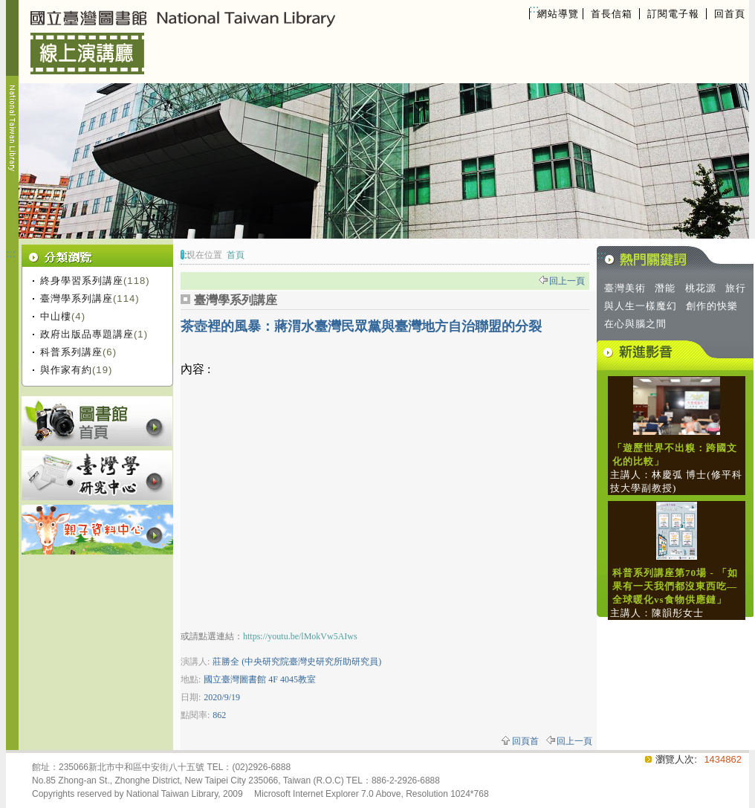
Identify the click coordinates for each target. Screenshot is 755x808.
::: (534, 8)
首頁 (235, 255)
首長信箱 (611, 13)
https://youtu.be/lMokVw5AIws (300, 636)
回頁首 (525, 741)
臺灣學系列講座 (76, 298)
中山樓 (55, 316)
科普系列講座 (71, 352)
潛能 (665, 288)
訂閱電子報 (673, 13)
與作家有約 (66, 369)
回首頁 (729, 13)
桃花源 (700, 288)
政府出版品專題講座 (87, 334)
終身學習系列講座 (81, 280)
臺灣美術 (625, 288)
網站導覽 (558, 13)
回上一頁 (567, 281)
